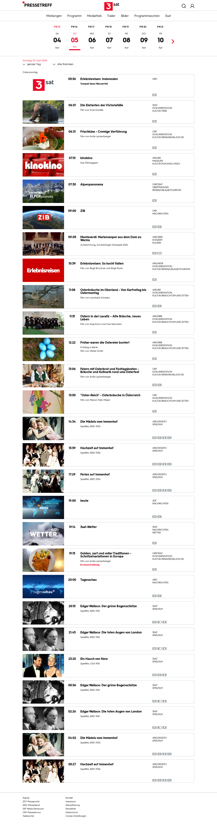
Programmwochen (147, 16)
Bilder (125, 16)
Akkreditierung (73, 805)
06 (92, 41)
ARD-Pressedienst (31, 805)
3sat (168, 16)
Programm (74, 16)
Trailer (111, 16)
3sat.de (26, 798)
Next (172, 41)
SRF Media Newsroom (33, 809)
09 (144, 41)
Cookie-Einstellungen (76, 816)
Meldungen (54, 16)
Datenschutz (72, 812)
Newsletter (71, 809)
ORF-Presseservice (32, 812)
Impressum (71, 801)
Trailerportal (28, 816)
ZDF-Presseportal (31, 801)
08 (126, 41)
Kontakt (69, 798)
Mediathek (94, 16)
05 (74, 40)
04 (57, 41)
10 (161, 41)
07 (109, 41)
